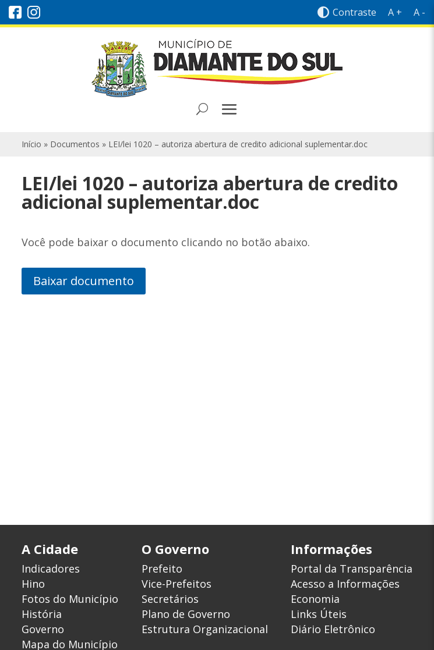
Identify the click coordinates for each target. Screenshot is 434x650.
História (42, 614)
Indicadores (51, 569)
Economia (315, 599)
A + (395, 12)
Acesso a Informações (345, 584)
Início (31, 144)
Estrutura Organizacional (205, 629)
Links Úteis (319, 614)
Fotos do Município (70, 599)
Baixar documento (83, 281)
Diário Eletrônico (333, 629)
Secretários (170, 599)
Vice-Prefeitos (176, 584)
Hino (33, 584)
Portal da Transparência (351, 569)
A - (419, 12)
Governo (43, 629)
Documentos (75, 144)
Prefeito (162, 569)
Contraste (346, 12)
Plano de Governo (186, 614)
